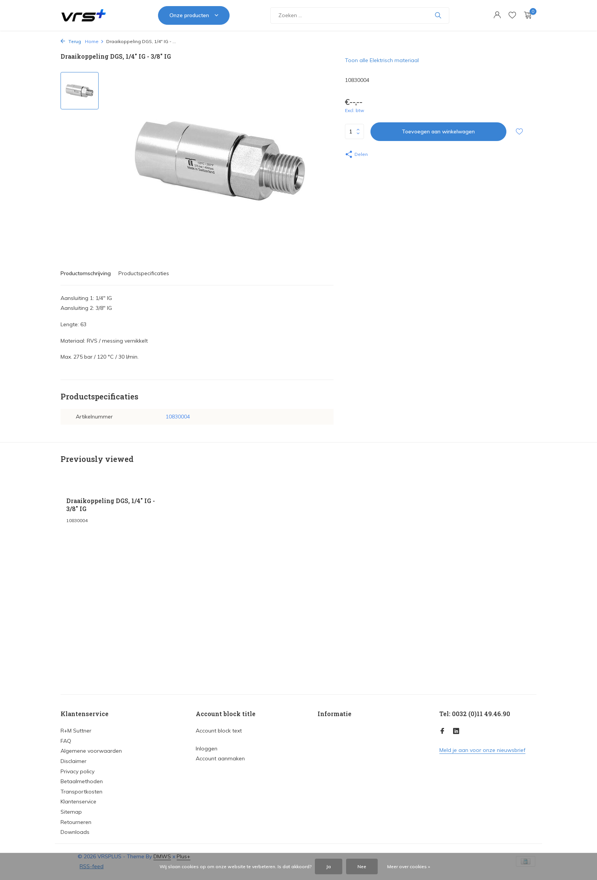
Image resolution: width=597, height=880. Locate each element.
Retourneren (76, 822)
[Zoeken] (359, 15)
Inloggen (206, 748)
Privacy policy (77, 771)
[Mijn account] (497, 15)
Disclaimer (73, 761)
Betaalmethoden (82, 781)
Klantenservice (78, 801)
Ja (328, 866)
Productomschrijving (86, 273)
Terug (71, 41)
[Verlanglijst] (512, 15)
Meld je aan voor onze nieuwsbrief (482, 750)
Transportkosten (81, 791)
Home (94, 41)
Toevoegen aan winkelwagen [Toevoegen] (438, 131)
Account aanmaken (220, 758)
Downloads (75, 832)
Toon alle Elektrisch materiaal (382, 60)
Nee (362, 866)
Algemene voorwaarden (91, 750)
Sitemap (71, 811)
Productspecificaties (143, 273)
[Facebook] (442, 731)
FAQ (66, 740)
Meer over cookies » (408, 866)
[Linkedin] (456, 731)
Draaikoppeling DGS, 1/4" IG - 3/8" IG (110, 505)
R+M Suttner (76, 730)
